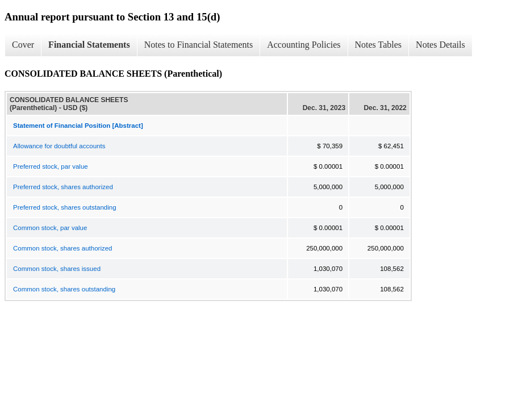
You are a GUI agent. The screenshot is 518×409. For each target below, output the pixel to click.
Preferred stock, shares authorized (63, 186)
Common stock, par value (50, 227)
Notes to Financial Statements (198, 44)
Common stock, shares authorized (62, 248)
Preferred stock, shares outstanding (64, 207)
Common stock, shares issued (57, 268)
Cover (23, 44)
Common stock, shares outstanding (64, 289)
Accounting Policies (303, 44)
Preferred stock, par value (50, 166)
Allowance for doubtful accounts (59, 146)
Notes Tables (378, 44)
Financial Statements (89, 44)
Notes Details (440, 44)
